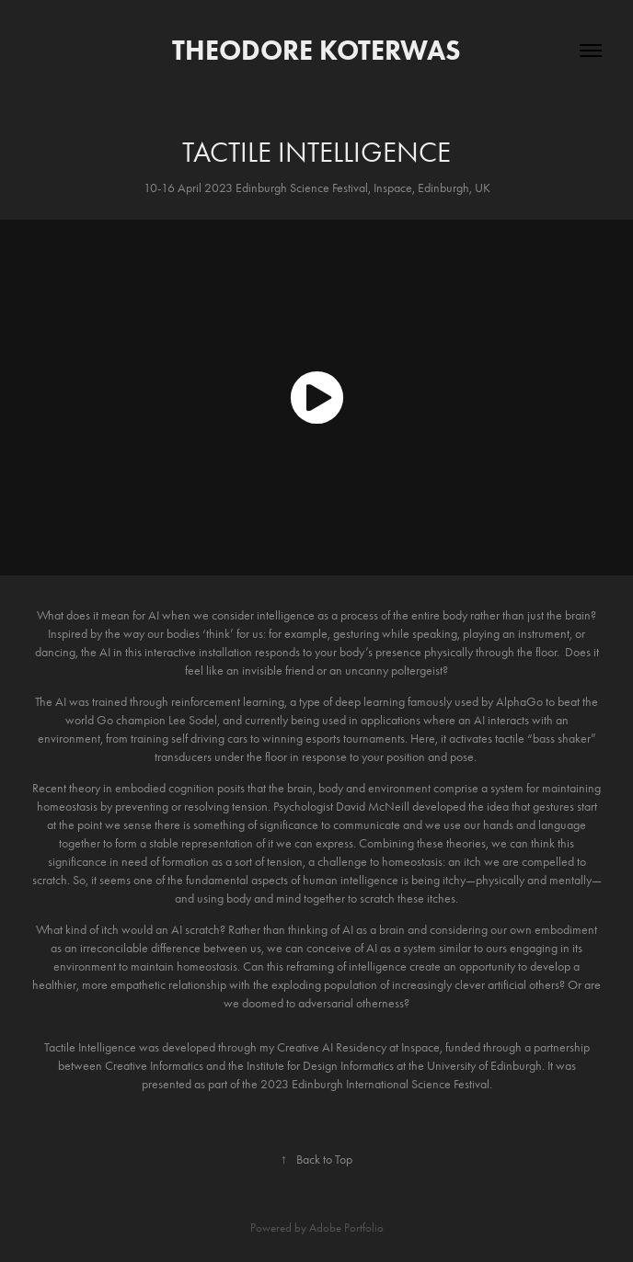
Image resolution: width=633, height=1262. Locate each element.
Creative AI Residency (331, 1047)
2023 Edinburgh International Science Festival (374, 1084)
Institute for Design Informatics (319, 1066)
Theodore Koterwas (316, 50)
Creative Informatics (154, 1066)
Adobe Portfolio (346, 1227)
